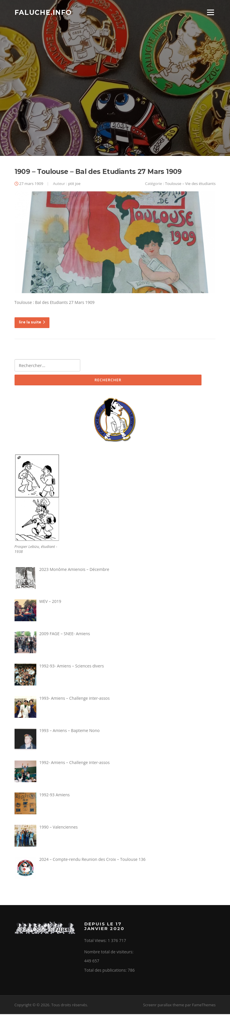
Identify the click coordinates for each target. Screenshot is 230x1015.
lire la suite (32, 323)
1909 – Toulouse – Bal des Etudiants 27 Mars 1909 (98, 172)
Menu (210, 12)
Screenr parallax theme (163, 1005)
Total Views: (96, 941)
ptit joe (74, 184)
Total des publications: (106, 971)
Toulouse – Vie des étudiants (190, 184)
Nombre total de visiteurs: (109, 952)
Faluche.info (43, 12)
